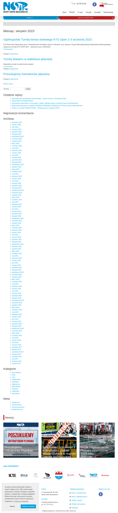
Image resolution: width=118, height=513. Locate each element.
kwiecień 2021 (17, 258)
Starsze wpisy (8, 84)
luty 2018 (15, 342)
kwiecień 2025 (17, 150)
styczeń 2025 (16, 157)
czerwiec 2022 (17, 228)
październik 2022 (18, 218)
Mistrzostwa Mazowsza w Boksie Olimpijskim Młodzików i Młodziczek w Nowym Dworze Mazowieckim (47, 105)
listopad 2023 (16, 188)
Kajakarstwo (16, 379)
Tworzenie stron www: (62, 511)
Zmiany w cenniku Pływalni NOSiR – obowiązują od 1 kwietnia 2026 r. (36, 108)
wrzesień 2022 (17, 221)
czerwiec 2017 (17, 356)
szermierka (16, 393)
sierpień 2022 (16, 223)
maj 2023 (15, 202)
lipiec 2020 (15, 279)
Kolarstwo (15, 382)
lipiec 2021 (15, 251)
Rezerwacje (108, 12)
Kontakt (97, 12)
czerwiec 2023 (17, 199)
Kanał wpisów (16, 405)
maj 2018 (15, 338)
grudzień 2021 (17, 239)
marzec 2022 (16, 232)
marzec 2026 (16, 125)
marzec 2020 (16, 288)
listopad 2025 (16, 134)
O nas (80, 12)
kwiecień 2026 (17, 122)
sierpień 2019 (16, 305)
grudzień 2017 (17, 347)
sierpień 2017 (16, 354)
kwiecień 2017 (17, 361)
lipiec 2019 (15, 307)
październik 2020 (18, 272)
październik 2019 (18, 300)
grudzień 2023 (17, 185)
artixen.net (73, 511)
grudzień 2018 (17, 324)
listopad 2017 (16, 349)
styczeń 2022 (16, 237)
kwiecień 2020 (17, 286)
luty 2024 (15, 181)
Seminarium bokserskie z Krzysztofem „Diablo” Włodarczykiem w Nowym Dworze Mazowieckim (45, 103)
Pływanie (15, 389)
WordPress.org (17, 409)
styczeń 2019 (16, 321)
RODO (72, 12)
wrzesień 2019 (17, 303)
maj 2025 (15, 148)
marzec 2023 (16, 207)
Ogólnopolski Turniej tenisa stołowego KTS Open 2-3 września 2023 (47, 39)
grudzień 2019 (17, 296)
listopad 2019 (16, 298)
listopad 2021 (16, 242)
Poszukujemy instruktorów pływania (26, 74)
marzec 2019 (16, 317)
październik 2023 (18, 190)
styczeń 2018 (16, 345)
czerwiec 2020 (17, 281)
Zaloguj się (15, 402)
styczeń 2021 (16, 265)
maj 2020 (15, 284)
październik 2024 (18, 164)
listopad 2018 (16, 326)
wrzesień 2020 (17, 274)
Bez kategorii (16, 372)
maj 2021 (15, 256)
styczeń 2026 (16, 129)
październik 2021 (18, 244)
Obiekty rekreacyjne (78, 504)
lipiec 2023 (15, 197)
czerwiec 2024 (17, 171)
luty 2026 (15, 127)
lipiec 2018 (15, 333)
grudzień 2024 (17, 160)
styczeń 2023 (16, 211)
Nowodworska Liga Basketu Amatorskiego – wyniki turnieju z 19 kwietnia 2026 (39, 98)
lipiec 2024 (15, 169)
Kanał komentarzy (18, 407)
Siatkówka (15, 391)
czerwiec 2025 (17, 146)
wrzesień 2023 (17, 192)
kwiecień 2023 (17, 204)
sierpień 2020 (16, 277)
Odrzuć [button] (12, 506)
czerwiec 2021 (17, 253)
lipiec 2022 (15, 225)
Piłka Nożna (16, 386)
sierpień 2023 (16, 195)
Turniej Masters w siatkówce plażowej (27, 59)
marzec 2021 (16, 260)
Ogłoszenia (14, 54)
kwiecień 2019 (17, 314)
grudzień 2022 (17, 214)
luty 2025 (15, 155)
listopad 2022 (16, 216)
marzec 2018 (16, 340)
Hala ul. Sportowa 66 (78, 493)
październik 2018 (18, 328)
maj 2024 (15, 174)
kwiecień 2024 (17, 176)
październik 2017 (18, 352)
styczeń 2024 (16, 183)
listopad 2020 (16, 270)
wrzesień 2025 (17, 139)
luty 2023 (15, 209)
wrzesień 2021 (17, 246)
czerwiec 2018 (17, 335)
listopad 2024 (16, 162)
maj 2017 (15, 359)
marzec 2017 (16, 363)
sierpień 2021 (16, 249)
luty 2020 (15, 291)
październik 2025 (18, 136)
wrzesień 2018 (17, 331)
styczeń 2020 (16, 293)
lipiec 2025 (15, 143)
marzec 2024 (16, 178)
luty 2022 (15, 235)
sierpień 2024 (16, 167)
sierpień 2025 (16, 141)
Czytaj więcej (7, 49)
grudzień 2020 (17, 267)
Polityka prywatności (48, 511)
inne (13, 377)
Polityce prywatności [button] (21, 501)
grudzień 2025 (17, 132)
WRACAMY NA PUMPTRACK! (22, 101)
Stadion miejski (76, 500)
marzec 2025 (16, 153)
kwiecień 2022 (17, 230)
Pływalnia (74, 508)
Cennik (88, 12)
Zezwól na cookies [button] (28, 506)
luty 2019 (15, 319)
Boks (13, 375)
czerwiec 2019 (17, 310)
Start (64, 12)
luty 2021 (15, 263)
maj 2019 (15, 312)
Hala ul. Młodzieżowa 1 (79, 496)
